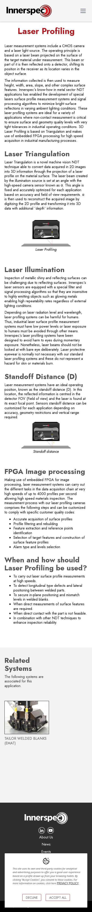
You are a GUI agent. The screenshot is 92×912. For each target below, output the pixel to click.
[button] (83, 11)
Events (46, 852)
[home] (28, 11)
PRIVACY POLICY (68, 883)
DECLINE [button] (32, 897)
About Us (46, 837)
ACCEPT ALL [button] (57, 897)
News (46, 844)
